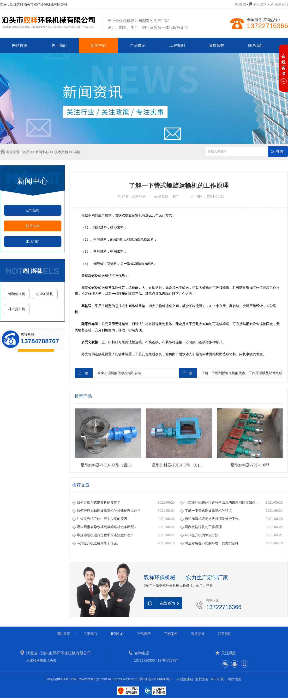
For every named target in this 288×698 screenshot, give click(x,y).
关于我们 (59, 45)
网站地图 (234, 679)
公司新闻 (32, 210)
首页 (26, 152)
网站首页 (19, 45)
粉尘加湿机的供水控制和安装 (119, 373)
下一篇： (189, 373)
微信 (242, 4)
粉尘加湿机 (44, 294)
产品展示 (137, 45)
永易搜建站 (184, 679)
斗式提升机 (16, 309)
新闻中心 (98, 45)
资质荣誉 (216, 45)
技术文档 (61, 152)
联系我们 (281, 4)
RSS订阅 (218, 679)
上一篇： (85, 373)
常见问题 (32, 241)
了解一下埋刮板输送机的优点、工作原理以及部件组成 (242, 373)
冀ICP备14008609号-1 (156, 679)
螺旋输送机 (16, 294)
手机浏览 (259, 4)
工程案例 (177, 45)
